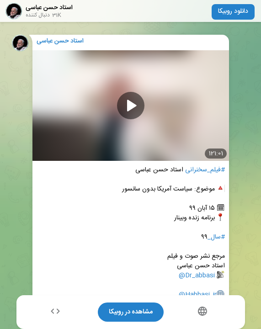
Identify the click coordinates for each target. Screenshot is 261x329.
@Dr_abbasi (197, 276)
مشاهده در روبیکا (131, 312)
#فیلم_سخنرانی (205, 170)
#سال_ (216, 237)
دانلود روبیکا (233, 11)
